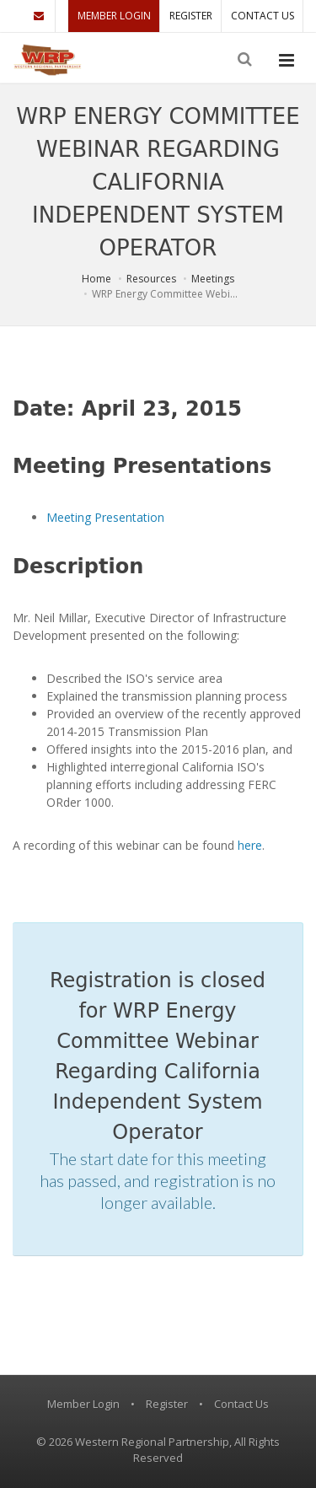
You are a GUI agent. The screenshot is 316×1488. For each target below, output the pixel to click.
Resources (151, 278)
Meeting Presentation (105, 517)
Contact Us (262, 15)
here (250, 845)
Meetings (212, 278)
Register (190, 15)
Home (96, 278)
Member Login (114, 15)
